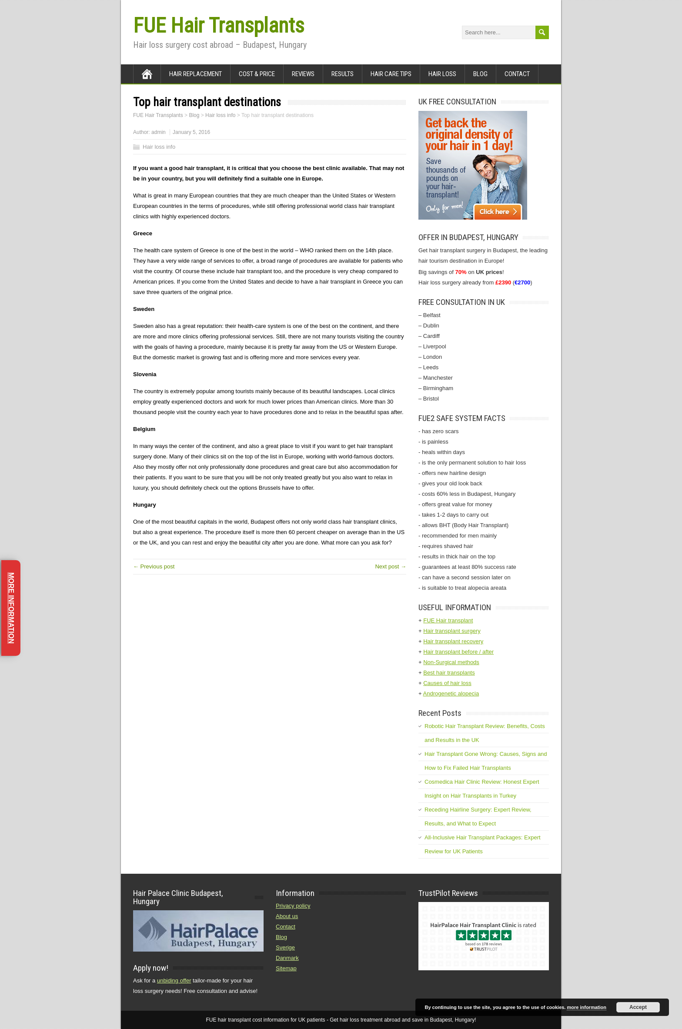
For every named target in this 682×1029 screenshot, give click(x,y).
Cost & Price (257, 74)
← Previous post (153, 566)
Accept (638, 1007)
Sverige (285, 947)
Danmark (287, 958)
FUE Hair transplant (448, 620)
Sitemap (286, 968)
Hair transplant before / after (458, 651)
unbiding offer (174, 980)
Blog (480, 74)
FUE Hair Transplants (218, 25)
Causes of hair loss (447, 683)
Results (342, 74)
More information (11, 608)
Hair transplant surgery (452, 631)
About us (287, 916)
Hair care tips (391, 74)
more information (586, 1007)
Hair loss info (159, 147)
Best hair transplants (449, 672)
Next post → (390, 566)
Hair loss (442, 74)
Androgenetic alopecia (451, 693)
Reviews (303, 74)
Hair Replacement (195, 74)
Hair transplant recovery (453, 641)
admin (158, 132)
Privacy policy (293, 905)
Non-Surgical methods (451, 662)
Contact (517, 74)
